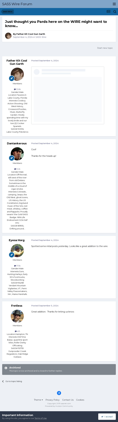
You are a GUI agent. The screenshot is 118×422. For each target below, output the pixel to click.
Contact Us (68, 400)
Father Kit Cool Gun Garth (30, 34)
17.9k (17, 266)
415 (17, 331)
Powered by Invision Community (59, 406)
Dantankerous (17, 143)
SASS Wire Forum (17, 4)
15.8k (17, 89)
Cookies (80, 400)
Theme (38, 400)
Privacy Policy (52, 400)
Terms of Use (41, 418)
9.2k (17, 169)
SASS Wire (41, 37)
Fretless (16, 305)
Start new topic (105, 48)
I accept (107, 416)
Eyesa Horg (17, 240)
